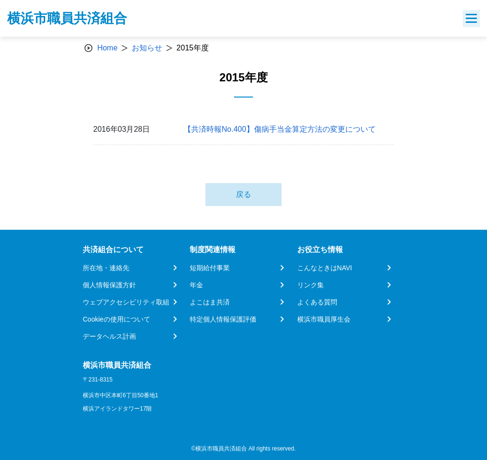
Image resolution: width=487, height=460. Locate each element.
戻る (243, 194)
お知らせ (147, 48)
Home (107, 48)
